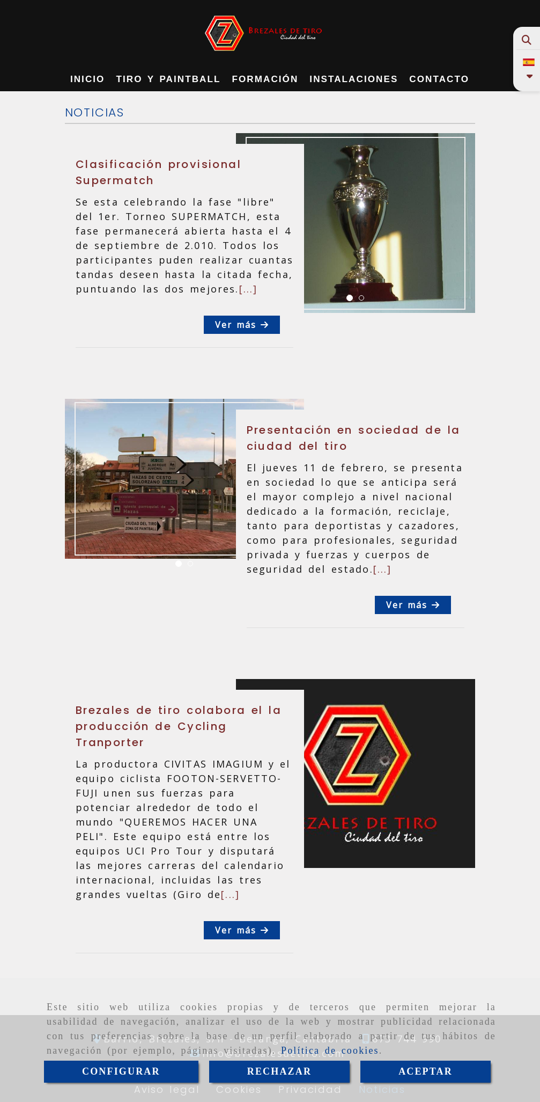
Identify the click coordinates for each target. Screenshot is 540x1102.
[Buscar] (527, 40)
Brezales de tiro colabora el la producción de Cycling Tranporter (179, 726)
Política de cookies (330, 1050)
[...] (248, 288)
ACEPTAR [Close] (425, 1071)
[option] (356, 223)
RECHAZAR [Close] (279, 1071)
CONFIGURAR (121, 1071)
